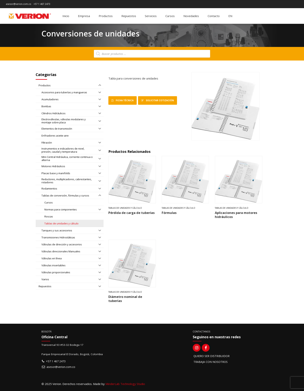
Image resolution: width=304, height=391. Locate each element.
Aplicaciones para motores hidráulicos (236, 214)
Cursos (170, 16)
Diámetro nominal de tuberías (125, 298)
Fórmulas (169, 212)
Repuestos (128, 16)
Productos (106, 16)
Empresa (84, 16)
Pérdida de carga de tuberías (131, 212)
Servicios (151, 16)
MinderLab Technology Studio (125, 384)
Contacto (214, 16)
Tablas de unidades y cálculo (125, 208)
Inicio (65, 16)
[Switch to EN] (230, 16)
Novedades (191, 16)
